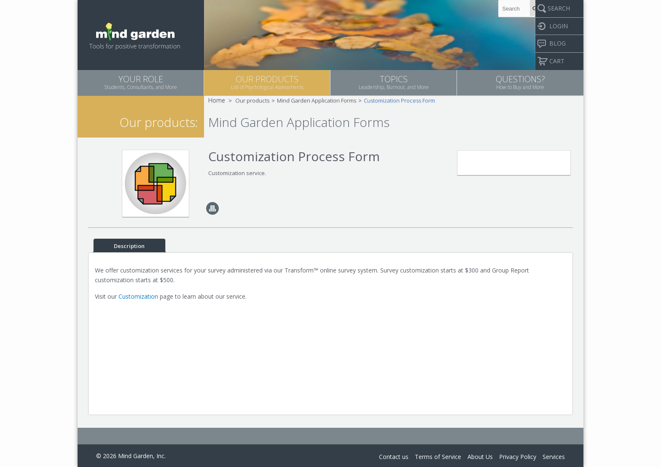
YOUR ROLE (141, 82)
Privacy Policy (517, 457)
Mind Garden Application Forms (316, 100)
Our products (252, 100)
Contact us (393, 457)
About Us (480, 457)
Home (216, 100)
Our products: (159, 122)
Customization (138, 296)
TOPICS (393, 82)
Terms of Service (438, 457)
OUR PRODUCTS (267, 82)
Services (554, 457)
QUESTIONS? (520, 82)
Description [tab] (129, 246)
